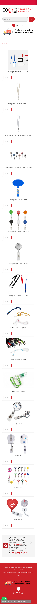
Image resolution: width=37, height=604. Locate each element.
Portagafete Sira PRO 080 (18, 200)
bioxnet (19, 575)
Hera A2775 (18, 520)
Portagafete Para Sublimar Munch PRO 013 (18, 136)
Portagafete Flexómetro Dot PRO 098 (18, 168)
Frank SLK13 (18, 456)
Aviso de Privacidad (21, 572)
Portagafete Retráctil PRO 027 (18, 232)
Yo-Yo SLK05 (18, 488)
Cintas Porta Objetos (18, 392)
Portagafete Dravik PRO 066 (18, 72)
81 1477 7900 (20, 25)
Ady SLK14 (18, 424)
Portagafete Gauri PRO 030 (18, 264)
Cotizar (7, 78)
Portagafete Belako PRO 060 (18, 296)
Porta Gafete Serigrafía (18, 328)
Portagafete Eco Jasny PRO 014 (18, 104)
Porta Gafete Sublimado (18, 360)
